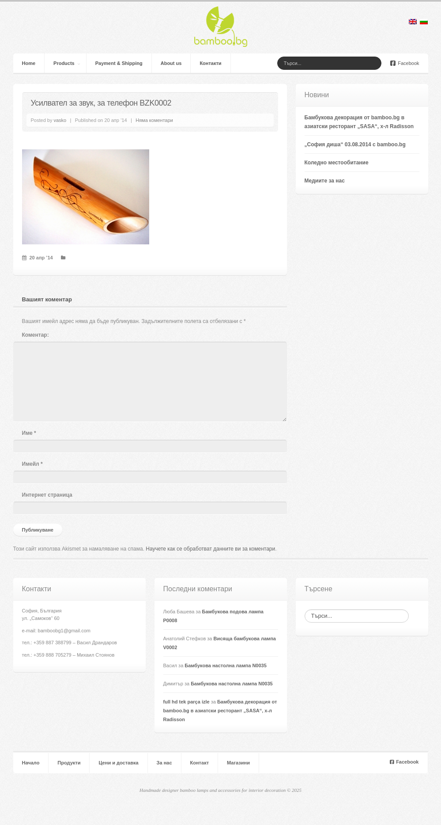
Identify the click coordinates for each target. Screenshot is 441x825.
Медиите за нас (325, 181)
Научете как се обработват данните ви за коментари (210, 549)
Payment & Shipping (119, 63)
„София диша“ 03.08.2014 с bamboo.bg (355, 144)
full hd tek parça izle (186, 701)
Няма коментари (154, 120)
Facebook (404, 63)
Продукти (68, 762)
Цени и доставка (118, 762)
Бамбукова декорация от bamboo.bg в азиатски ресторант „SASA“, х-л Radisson (220, 710)
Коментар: (35, 335)
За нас (164, 762)
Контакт (199, 762)
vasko (59, 120)
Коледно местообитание (337, 163)
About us (171, 63)
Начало (31, 762)
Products (64, 63)
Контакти (210, 63)
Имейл (32, 464)
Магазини (238, 762)
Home (29, 63)
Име (29, 433)
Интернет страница (47, 495)
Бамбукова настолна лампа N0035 (226, 665)
